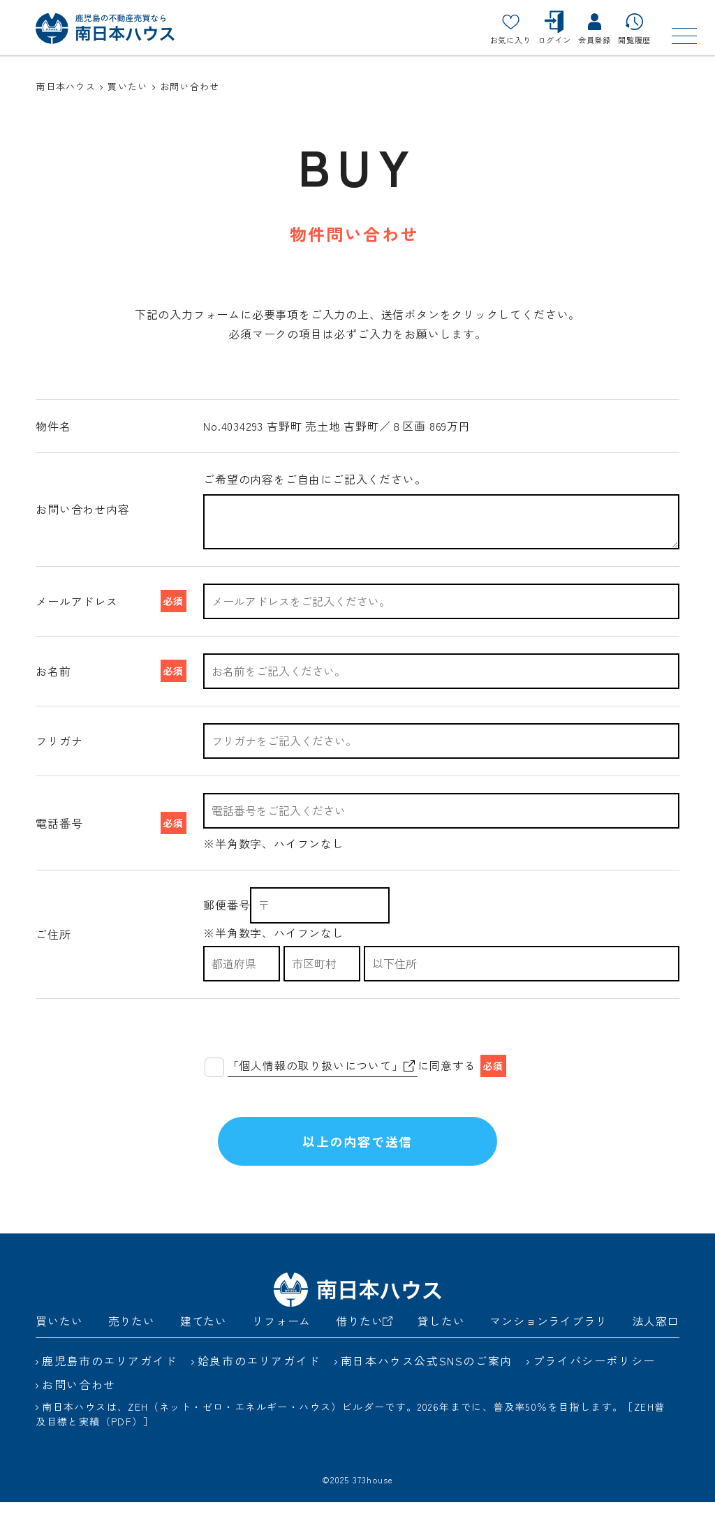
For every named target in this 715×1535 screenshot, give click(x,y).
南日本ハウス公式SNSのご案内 (427, 1392)
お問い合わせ (79, 1416)
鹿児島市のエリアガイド (109, 1392)
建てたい (203, 1352)
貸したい (441, 1352)
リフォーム (281, 1352)
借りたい (364, 1352)
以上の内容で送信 (357, 1157)
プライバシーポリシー (594, 1392)
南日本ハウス (66, 86)
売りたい (131, 1352)
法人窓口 (656, 1352)
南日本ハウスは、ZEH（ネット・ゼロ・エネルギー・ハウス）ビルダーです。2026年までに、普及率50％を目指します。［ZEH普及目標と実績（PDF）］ (350, 1446)
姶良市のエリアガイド (259, 1392)
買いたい (59, 1352)
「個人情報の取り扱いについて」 (321, 1065)
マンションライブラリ (548, 1352)
